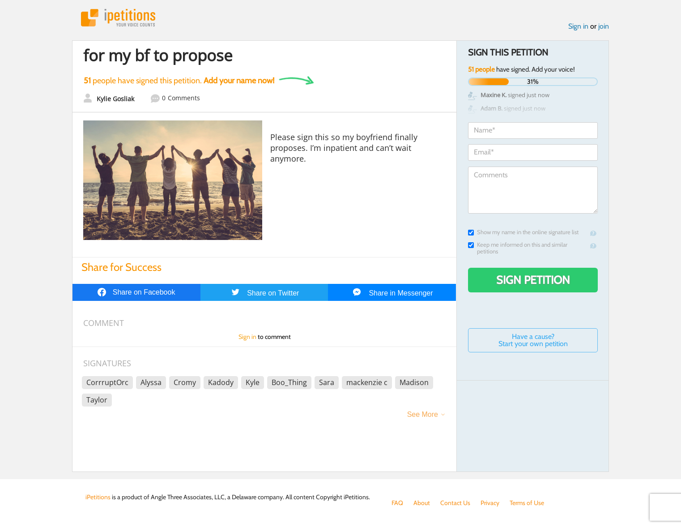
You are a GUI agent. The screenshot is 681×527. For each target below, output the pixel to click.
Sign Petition (533, 280)
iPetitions (118, 17)
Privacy (490, 503)
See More (422, 414)
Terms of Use (527, 503)
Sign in (578, 26)
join (603, 26)
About (421, 503)
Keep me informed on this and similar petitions (517, 248)
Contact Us (455, 503)
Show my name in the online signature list (523, 232)
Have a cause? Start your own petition (533, 340)
